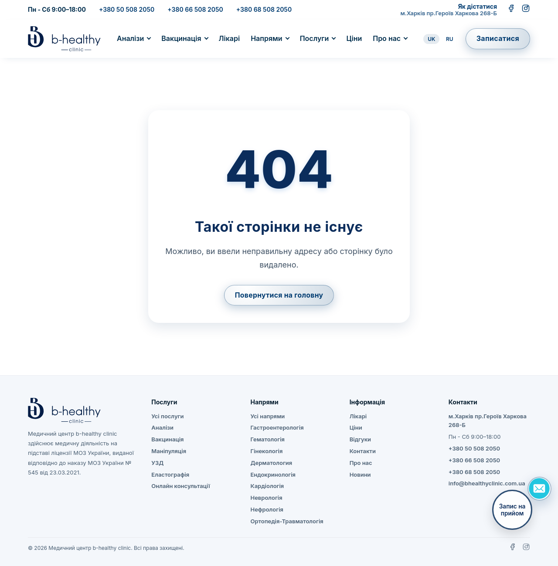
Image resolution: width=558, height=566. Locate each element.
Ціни (354, 38)
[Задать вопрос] (539, 488)
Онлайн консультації (180, 486)
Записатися (497, 38)
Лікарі (229, 38)
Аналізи (130, 38)
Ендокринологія (273, 474)
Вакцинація (181, 38)
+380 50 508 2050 (126, 9)
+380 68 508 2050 (264, 9)
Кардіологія (267, 486)
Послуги (314, 38)
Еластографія (170, 474)
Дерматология (271, 462)
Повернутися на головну (279, 295)
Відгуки (360, 439)
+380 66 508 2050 (195, 9)
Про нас (387, 38)
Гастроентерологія (276, 427)
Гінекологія (266, 450)
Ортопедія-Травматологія (286, 521)
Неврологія (266, 498)
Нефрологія (266, 509)
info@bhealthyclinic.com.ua (487, 483)
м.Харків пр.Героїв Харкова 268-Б (448, 13)
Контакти (363, 450)
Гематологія (267, 439)
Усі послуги (167, 416)
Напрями (266, 38)
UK (431, 39)
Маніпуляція (168, 450)
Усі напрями (267, 416)
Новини (360, 474)
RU (449, 39)
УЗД (157, 462)
